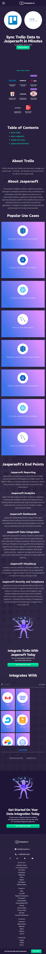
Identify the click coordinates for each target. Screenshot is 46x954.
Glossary (21, 913)
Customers (21, 921)
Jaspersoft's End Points (20, 144)
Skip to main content (23, 70)
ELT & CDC (21, 870)
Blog (21, 891)
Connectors (21, 872)
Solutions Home (22, 865)
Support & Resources (21, 896)
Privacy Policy (21, 910)
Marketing (22, 875)
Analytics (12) (31, 758)
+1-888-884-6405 (22, 854)
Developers (21, 882)
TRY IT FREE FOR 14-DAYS (23, 665)
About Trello (15, 133)
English (21, 940)
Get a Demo (36, 951)
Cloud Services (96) (16, 758)
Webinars (22, 926)
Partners (21, 931)
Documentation (21, 901)
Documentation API (22, 903)
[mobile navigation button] (3, 3)
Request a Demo (23, 47)
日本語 (22, 942)
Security (21, 905)
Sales (21, 877)
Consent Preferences (21, 915)
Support (21, 880)
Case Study (34, 75)
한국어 (22, 945)
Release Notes (21, 884)
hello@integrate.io (22, 849)
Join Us (21, 934)
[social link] (10, 858)
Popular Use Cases (18, 140)
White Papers (22, 924)
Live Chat (22, 893)
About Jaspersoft (17, 136)
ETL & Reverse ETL (22, 868)
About (22, 929)
